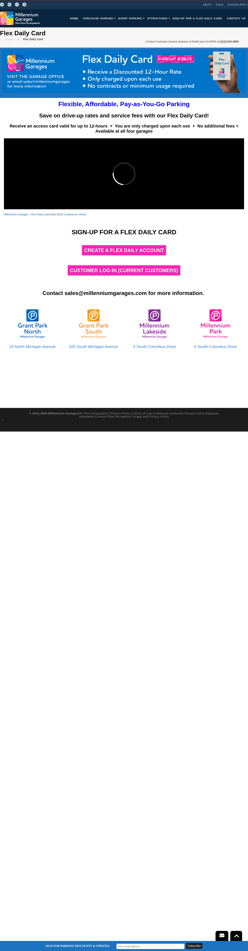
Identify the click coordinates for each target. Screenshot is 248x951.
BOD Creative (65, 214)
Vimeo (82, 214)
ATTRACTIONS (158, 18)
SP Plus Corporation (93, 855)
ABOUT (157, 4)
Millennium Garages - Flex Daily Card (27, 214)
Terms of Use (142, 855)
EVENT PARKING (131, 18)
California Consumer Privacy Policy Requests (187, 855)
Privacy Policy (120, 855)
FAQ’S (169, 4)
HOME (73, 18)
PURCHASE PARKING (99, 18)
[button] (187, 5)
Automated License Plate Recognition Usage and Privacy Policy (124, 858)
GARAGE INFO (187, 4)
